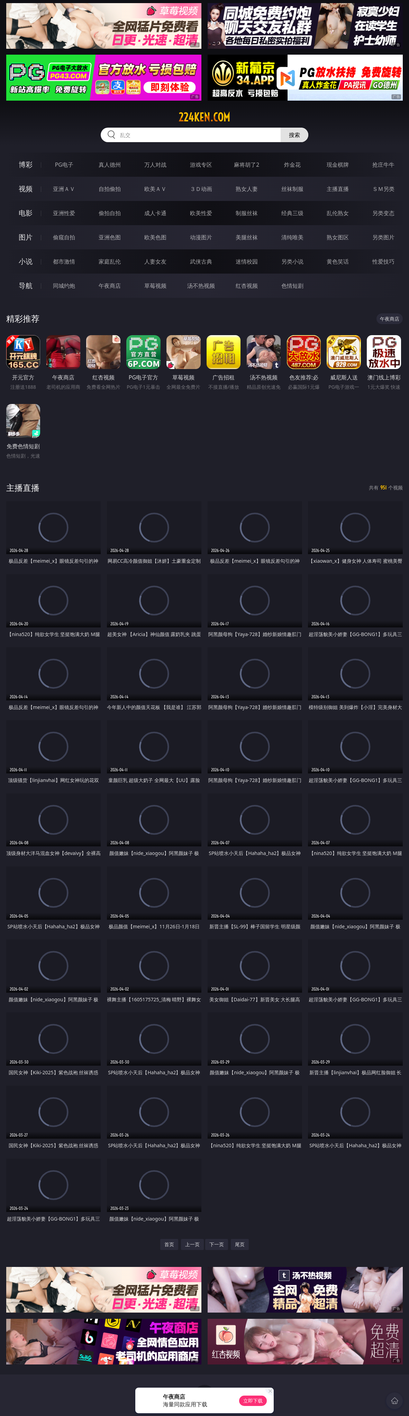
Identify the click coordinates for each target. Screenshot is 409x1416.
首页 (169, 1244)
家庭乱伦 (110, 261)
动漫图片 (201, 237)
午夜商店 (110, 285)
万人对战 (155, 164)
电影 (26, 213)
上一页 (192, 1244)
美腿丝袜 (247, 237)
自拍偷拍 (110, 189)
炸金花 (292, 164)
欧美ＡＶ (155, 189)
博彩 (26, 164)
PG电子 (64, 164)
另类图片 (383, 237)
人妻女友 (155, 261)
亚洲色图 (110, 237)
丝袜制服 (292, 189)
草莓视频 (155, 285)
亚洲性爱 (64, 213)
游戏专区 (201, 164)
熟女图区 (338, 237)
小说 (26, 261)
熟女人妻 (247, 189)
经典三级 (292, 213)
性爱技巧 (383, 261)
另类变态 (383, 213)
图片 (26, 237)
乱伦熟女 (338, 213)
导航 (26, 285)
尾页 (240, 1244)
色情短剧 (292, 285)
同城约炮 (64, 285)
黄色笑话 (338, 261)
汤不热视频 (201, 285)
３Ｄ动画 (201, 189)
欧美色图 (155, 237)
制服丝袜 (247, 213)
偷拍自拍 (110, 213)
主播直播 (338, 189)
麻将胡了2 (246, 164)
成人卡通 (155, 213)
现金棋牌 (338, 164)
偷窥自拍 (64, 237)
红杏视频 (247, 285)
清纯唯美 (292, 237)
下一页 (216, 1244)
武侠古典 (201, 261)
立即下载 (253, 1400)
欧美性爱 (201, 213)
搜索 (294, 135)
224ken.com (204, 117)
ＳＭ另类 (383, 189)
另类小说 (292, 261)
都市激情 (64, 261)
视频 (26, 188)
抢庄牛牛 (383, 164)
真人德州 (110, 164)
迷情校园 (247, 261)
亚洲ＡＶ (64, 189)
